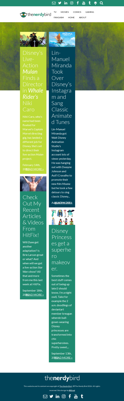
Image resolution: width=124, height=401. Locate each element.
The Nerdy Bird (66, 386)
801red (72, 390)
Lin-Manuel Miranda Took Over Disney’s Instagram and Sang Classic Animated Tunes (61, 87)
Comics (77, 12)
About (82, 17)
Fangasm (59, 17)
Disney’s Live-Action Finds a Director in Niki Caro (33, 81)
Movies (65, 12)
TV (55, 12)
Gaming (89, 12)
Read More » (35, 169)
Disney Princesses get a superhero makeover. (61, 249)
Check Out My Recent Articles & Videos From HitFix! (33, 216)
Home (71, 17)
